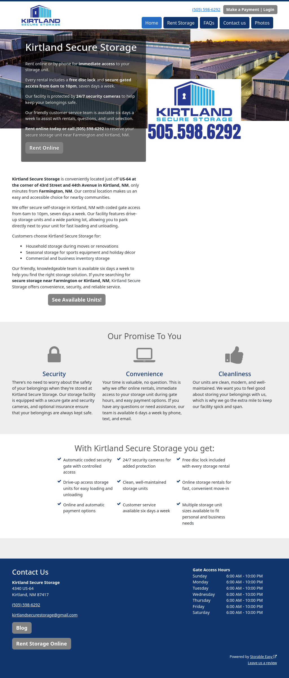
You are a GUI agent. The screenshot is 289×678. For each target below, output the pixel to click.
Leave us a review (262, 662)
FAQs (208, 23)
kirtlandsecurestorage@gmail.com (45, 615)
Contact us (234, 23)
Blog (21, 627)
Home (151, 23)
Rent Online (44, 147)
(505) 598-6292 (206, 9)
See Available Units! (77, 299)
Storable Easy (263, 656)
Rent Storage (180, 23)
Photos (262, 23)
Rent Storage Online (41, 643)
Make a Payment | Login (250, 9)
